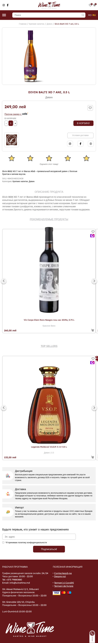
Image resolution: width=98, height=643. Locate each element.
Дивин (49, 24)
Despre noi (60, 576)
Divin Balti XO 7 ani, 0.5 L (67, 24)
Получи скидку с (16, 114)
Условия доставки (80, 135)
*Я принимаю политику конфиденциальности (26, 543)
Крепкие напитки (36, 24)
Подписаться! (49, 549)
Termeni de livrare (63, 586)
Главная (22, 24)
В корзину (83, 123)
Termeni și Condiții (64, 582)
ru (94, 15)
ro (90, 15)
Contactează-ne (63, 573)
